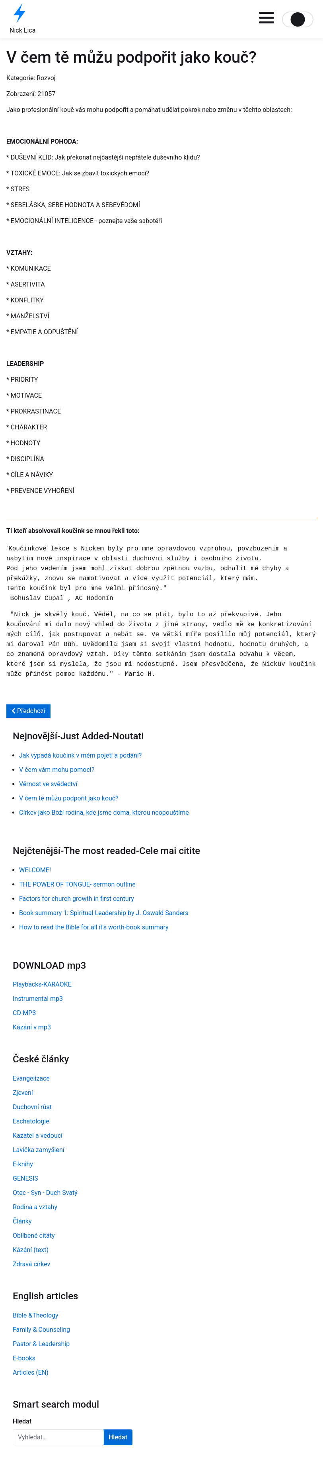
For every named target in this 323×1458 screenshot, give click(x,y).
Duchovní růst (32, 1107)
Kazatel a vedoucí (37, 1135)
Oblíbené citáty (34, 1235)
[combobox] (58, 1437)
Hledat (22, 1421)
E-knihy (23, 1164)
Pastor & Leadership (41, 1344)
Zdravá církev (31, 1264)
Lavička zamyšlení (38, 1150)
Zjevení (23, 1092)
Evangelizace (31, 1078)
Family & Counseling (41, 1329)
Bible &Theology (35, 1315)
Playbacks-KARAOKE (42, 984)
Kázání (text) (31, 1250)
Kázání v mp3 (32, 1027)
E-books (24, 1358)
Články (22, 1221)
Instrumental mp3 (38, 998)
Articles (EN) (31, 1372)
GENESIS (25, 1178)
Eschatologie (31, 1121)
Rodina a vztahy (35, 1207)
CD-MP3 (24, 1013)
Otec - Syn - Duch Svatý (45, 1192)
